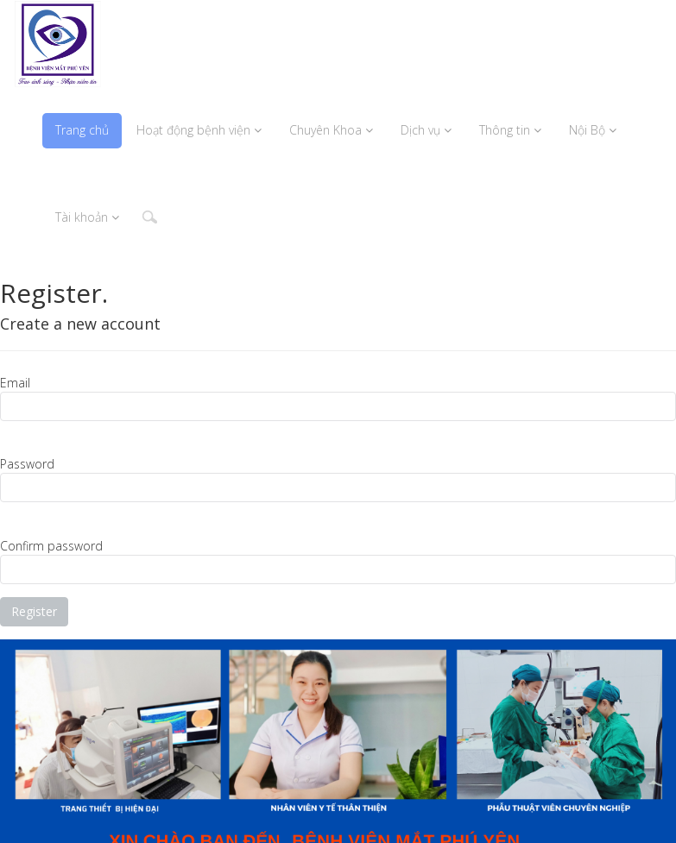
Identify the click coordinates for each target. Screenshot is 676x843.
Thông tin (510, 130)
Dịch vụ (426, 130)
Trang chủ (82, 130)
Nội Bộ (592, 130)
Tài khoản (87, 217)
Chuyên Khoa (331, 130)
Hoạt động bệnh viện (199, 130)
